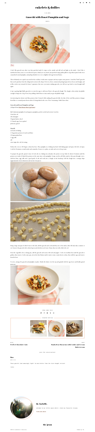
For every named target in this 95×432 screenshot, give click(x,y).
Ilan (11, 357)
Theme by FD (80, 429)
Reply (12, 367)
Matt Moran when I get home (27, 107)
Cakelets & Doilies (47, 7)
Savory (47, 21)
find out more (41, 411)
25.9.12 (13, 359)
